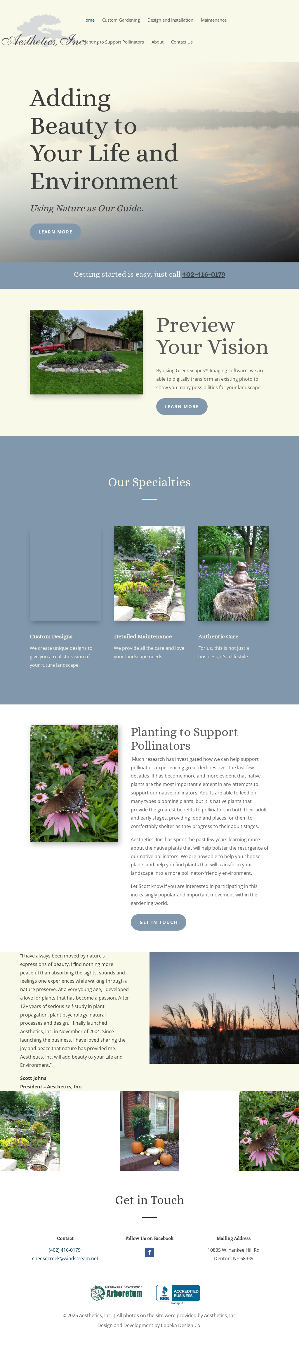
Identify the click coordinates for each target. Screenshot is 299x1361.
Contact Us (182, 42)
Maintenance (214, 20)
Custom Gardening (121, 20)
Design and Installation (170, 20)
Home (88, 20)
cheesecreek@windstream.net (62, 1258)
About (158, 42)
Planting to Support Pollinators (113, 42)
